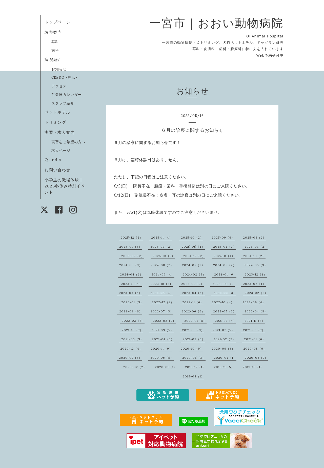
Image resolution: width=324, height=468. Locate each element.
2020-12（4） (131, 348)
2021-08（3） (193, 330)
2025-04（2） (224, 246)
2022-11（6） (193, 302)
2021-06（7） (254, 330)
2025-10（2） (192, 237)
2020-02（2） (135, 367)
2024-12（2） (194, 256)
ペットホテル (57, 112)
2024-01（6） (225, 274)
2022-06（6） (193, 311)
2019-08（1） (193, 376)
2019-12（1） (195, 367)
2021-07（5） (224, 330)
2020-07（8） (130, 357)
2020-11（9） (161, 348)
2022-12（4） (163, 302)
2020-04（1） (225, 357)
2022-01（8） (195, 321)
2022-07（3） (162, 311)
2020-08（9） (255, 348)
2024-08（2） (162, 265)
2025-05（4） (193, 246)
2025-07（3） (130, 246)
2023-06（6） (130, 293)
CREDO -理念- (64, 77)
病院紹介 (53, 59)
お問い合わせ (57, 169)
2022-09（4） (254, 302)
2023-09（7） (192, 284)
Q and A (55, 159)
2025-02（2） (132, 256)
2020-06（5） (162, 357)
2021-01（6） (255, 339)
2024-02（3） (194, 274)
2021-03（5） (194, 339)
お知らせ (59, 69)
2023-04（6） (193, 293)
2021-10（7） (132, 330)
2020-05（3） (194, 357)
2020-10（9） (192, 348)
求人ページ (60, 150)
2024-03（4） (162, 274)
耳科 (55, 41)
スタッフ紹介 (62, 103)
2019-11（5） (224, 367)
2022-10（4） (223, 302)
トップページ (57, 22)
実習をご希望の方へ (68, 142)
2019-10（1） (253, 367)
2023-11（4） (131, 284)
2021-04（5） (163, 339)
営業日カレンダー (66, 94)
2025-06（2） (161, 246)
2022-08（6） (130, 311)
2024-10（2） (254, 256)
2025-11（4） (161, 237)
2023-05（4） (161, 293)
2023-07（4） (254, 284)
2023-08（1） (223, 284)
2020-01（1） (166, 367)
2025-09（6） (223, 237)
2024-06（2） (224, 265)
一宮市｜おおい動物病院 (216, 23)
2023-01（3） (132, 302)
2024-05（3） (256, 265)
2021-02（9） (224, 339)
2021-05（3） (132, 339)
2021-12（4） (225, 321)
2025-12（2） (132, 237)
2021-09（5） (162, 330)
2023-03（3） (224, 293)
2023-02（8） (256, 293)
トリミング (55, 122)
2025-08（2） (254, 237)
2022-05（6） (224, 311)
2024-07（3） (193, 265)
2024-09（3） (130, 265)
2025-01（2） (164, 256)
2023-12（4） (256, 274)
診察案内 (53, 32)
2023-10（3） (162, 284)
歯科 (55, 50)
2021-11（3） (255, 321)
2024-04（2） (131, 274)
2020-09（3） (223, 348)
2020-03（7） (256, 357)
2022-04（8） (256, 311)
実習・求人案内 (60, 132)
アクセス (59, 86)
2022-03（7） (133, 321)
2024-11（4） (224, 256)
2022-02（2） (164, 321)
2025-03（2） (256, 246)
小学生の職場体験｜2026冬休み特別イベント (65, 186)
